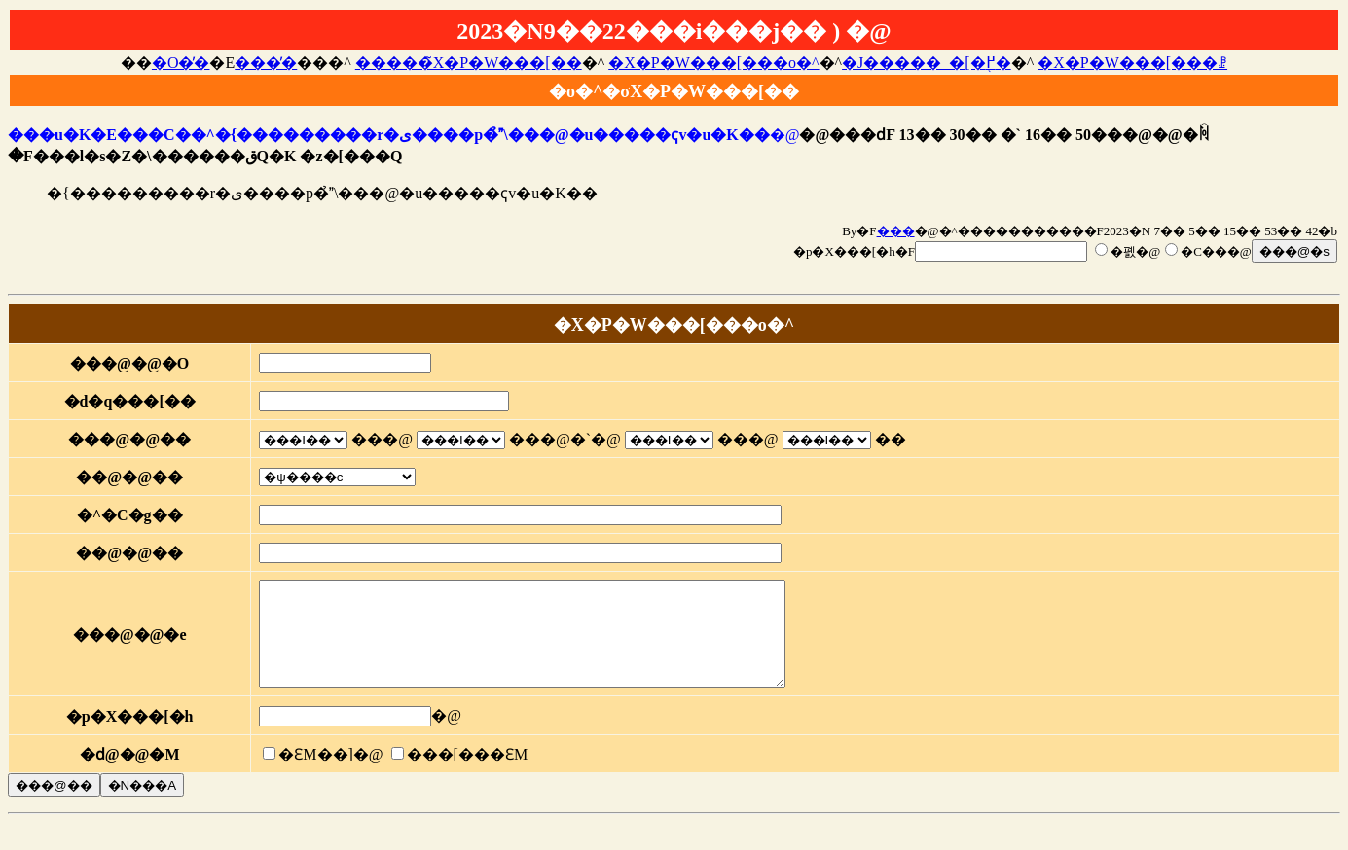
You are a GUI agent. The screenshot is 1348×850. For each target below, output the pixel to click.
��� (896, 231)
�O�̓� (181, 62)
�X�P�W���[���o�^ (713, 62)
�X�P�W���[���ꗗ (1132, 62)
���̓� (266, 62)
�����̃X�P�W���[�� (468, 62)
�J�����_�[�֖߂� (926, 62)
